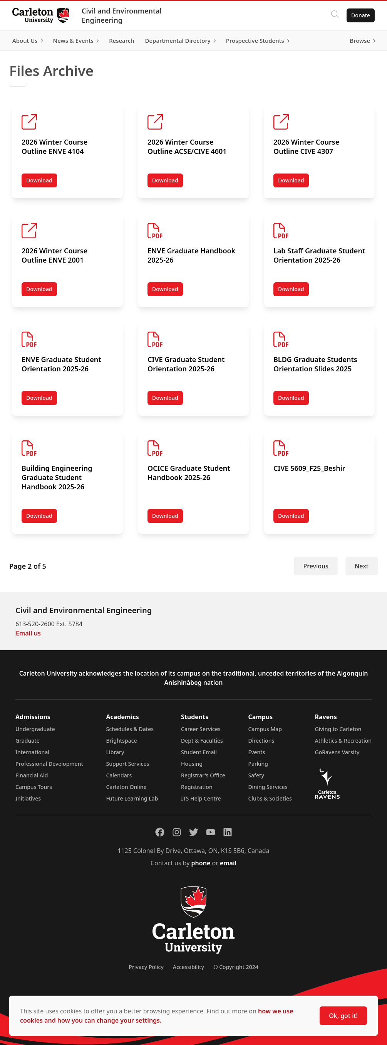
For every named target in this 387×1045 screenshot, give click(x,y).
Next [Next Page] (362, 566)
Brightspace (121, 740)
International (32, 752)
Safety (256, 775)
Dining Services (267, 786)
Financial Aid (31, 775)
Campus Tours (33, 786)
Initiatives (28, 798)
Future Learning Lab (132, 798)
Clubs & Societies (270, 798)
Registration (197, 786)
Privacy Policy (146, 967)
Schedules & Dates (130, 729)
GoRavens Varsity (337, 752)
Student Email (199, 752)
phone (201, 863)
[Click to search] (335, 15)
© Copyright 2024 (235, 967)
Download (41, 182)
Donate (360, 15)
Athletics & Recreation (343, 740)
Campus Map (265, 729)
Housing (192, 763)
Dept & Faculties (202, 740)
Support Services (127, 763)
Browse (360, 40)
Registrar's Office (203, 775)
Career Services (201, 729)
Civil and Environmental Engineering (122, 15)
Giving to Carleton (338, 729)
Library (115, 752)
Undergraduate (35, 729)
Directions (261, 740)
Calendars (119, 775)
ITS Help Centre (201, 798)
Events (256, 752)
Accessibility (188, 967)
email (228, 863)
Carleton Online (126, 786)
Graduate (27, 740)
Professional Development (49, 763)
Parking (258, 763)
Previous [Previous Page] (315, 566)
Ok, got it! (343, 1015)
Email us (28, 633)
